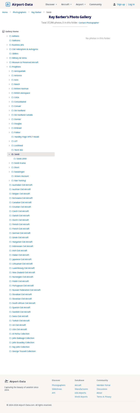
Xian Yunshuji (18, 180)
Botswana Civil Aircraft (21, 198)
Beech (15, 84)
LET (14, 141)
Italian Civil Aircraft (19, 255)
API (53, 393)
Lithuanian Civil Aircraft (21, 263)
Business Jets (16, 45)
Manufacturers (81, 389)
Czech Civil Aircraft (19, 211)
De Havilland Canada (22, 115)
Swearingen (17, 171)
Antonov (16, 75)
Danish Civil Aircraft (19, 215)
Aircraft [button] (66, 4)
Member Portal (103, 385)
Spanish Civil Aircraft (19, 307)
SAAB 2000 (20, 158)
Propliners (15, 66)
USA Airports (80, 393)
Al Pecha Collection (19, 333)
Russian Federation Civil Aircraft (24, 290)
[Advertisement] (70, 363)
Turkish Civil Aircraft (19, 320)
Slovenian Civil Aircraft (20, 298)
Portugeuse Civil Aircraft (21, 285)
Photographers (19, 12)
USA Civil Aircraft (18, 329)
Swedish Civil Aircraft (20, 312)
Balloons (14, 40)
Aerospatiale (18, 71)
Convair (16, 106)
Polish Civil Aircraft (19, 281)
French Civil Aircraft (19, 228)
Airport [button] (81, 4)
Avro (14, 80)
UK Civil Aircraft (17, 325)
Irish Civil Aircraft (18, 250)
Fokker (15, 132)
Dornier (16, 119)
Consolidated (18, 101)
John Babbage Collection (21, 338)
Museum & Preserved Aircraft (23, 62)
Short (15, 167)
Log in (131, 4)
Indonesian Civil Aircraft (21, 246)
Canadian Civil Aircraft (20, 202)
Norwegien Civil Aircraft (21, 277)
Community (95, 4)
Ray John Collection (19, 347)
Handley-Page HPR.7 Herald (25, 136)
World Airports (81, 396)
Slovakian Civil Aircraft (20, 294)
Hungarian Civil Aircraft (20, 241)
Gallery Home (10, 31)
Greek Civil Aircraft (19, 237)
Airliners (14, 36)
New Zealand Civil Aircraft (22, 272)
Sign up (121, 4)
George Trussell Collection (22, 351)
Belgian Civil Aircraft (19, 193)
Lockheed (17, 145)
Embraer (16, 128)
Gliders (13, 53)
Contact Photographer (89, 22)
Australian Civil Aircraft (20, 185)
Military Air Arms (18, 58)
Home (5, 12)
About (99, 393)
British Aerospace (20, 93)
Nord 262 (17, 150)
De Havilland (18, 110)
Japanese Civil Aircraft (20, 259)
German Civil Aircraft (19, 233)
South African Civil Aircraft (22, 303)
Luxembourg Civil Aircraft (22, 268)
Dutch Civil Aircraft (19, 220)
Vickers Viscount (20, 176)
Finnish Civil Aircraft (19, 224)
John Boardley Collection (21, 342)
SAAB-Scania (18, 163)
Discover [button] (51, 4)
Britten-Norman (20, 88)
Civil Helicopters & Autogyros (23, 49)
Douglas (16, 123)
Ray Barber (36, 12)
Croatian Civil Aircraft (20, 206)
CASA (15, 97)
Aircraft (78, 385)
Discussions (102, 389)
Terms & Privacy (104, 396)
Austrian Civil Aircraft (20, 189)
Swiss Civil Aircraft (18, 316)
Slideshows (57, 389)
